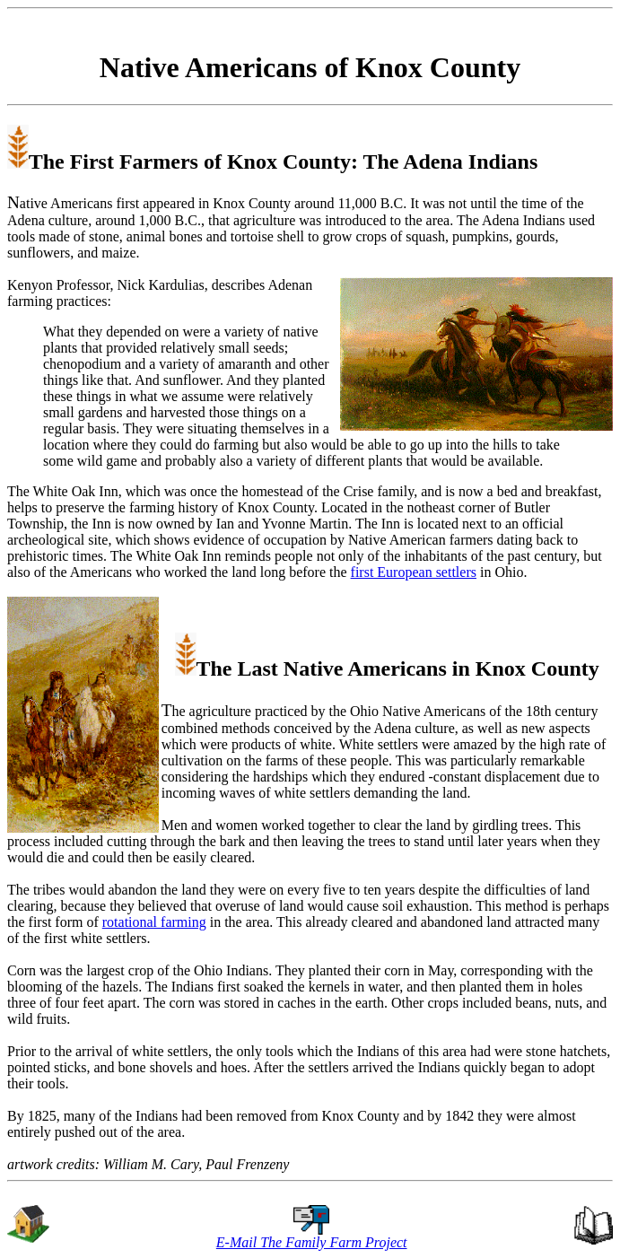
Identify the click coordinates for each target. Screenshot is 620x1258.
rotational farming (154, 922)
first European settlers (413, 572)
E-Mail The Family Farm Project (311, 1242)
